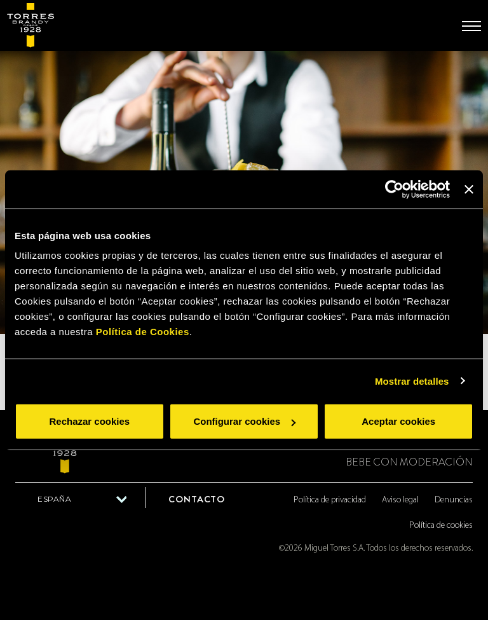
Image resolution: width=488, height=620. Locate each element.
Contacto (196, 499)
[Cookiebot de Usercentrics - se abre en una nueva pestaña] (394, 188)
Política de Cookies (142, 331)
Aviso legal (400, 500)
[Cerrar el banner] (468, 188)
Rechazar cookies (89, 421)
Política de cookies (441, 525)
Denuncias (454, 500)
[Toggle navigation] (471, 26)
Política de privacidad (330, 500)
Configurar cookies (244, 421)
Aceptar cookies (398, 421)
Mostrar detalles (412, 380)
